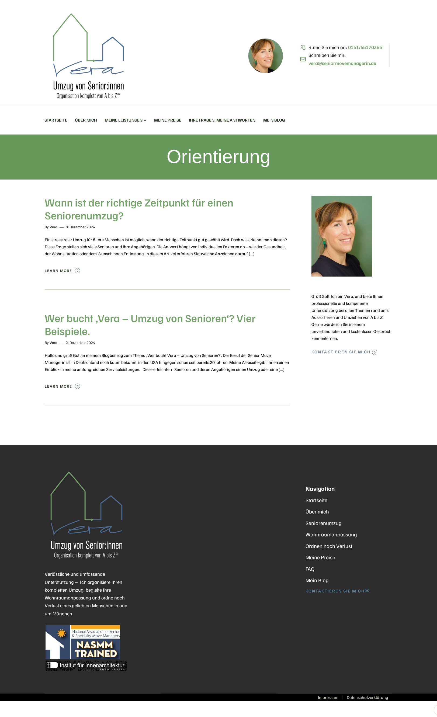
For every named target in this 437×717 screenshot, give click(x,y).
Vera (53, 227)
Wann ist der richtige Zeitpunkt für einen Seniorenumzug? (139, 208)
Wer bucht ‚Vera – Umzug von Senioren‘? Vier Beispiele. (150, 324)
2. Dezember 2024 (80, 342)
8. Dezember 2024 (80, 227)
